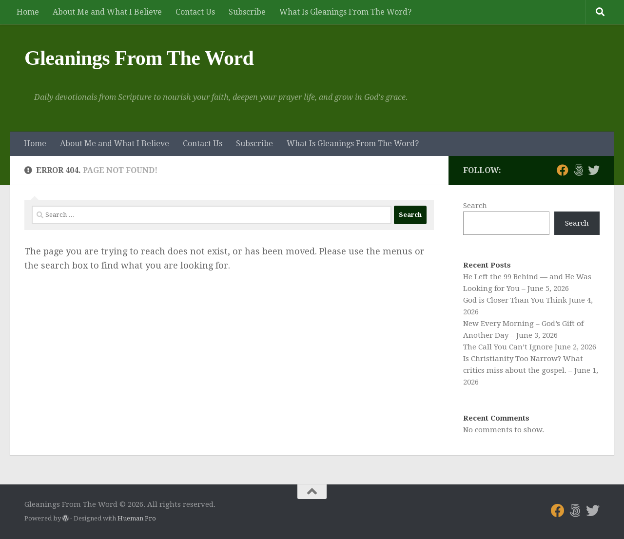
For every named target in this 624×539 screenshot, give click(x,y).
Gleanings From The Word (139, 58)
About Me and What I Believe (107, 12)
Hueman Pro (136, 518)
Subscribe (247, 12)
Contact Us (195, 12)
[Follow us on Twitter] (594, 170)
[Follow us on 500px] (578, 170)
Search (475, 205)
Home (28, 12)
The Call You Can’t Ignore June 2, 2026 (529, 347)
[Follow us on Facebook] (562, 170)
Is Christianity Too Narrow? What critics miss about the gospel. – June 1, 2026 (530, 370)
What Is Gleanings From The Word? (345, 12)
